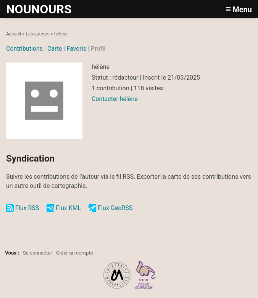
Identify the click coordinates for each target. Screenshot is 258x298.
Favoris (76, 48)
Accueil (13, 34)
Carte (54, 48)
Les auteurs (37, 34)
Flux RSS (27, 207)
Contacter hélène (115, 99)
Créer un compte (74, 253)
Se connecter (37, 253)
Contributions (24, 48)
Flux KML (68, 207)
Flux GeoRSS (115, 207)
